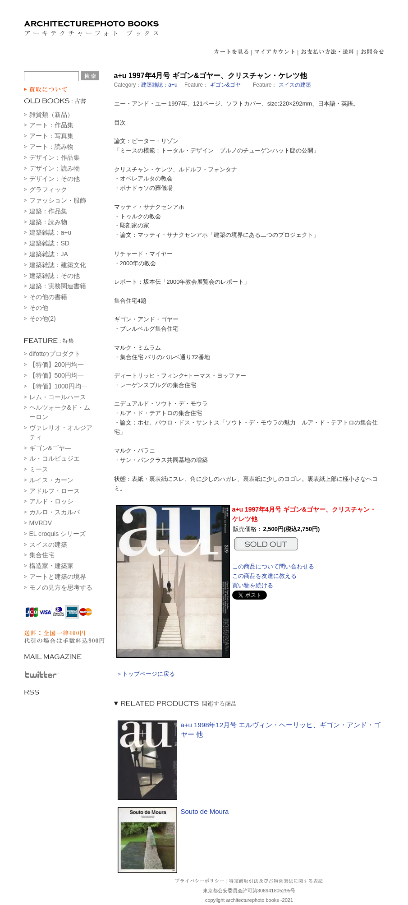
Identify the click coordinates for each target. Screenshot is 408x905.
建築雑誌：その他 (54, 275)
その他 (38, 307)
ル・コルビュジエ (54, 458)
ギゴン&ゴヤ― (50, 448)
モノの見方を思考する (60, 587)
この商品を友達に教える (264, 576)
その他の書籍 (48, 296)
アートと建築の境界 (57, 576)
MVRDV (40, 522)
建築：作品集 (48, 211)
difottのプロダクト (55, 353)
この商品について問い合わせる (273, 566)
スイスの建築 (48, 544)
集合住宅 (42, 555)
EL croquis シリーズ (57, 533)
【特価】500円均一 (56, 375)
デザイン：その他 (54, 178)
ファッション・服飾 (57, 200)
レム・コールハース (57, 397)
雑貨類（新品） (51, 114)
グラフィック (48, 189)
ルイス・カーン (51, 480)
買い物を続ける (252, 585)
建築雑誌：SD (49, 243)
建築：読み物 (48, 222)
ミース (38, 469)
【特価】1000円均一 (58, 386)
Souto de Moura (205, 811)
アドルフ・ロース (54, 490)
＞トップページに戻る (145, 673)
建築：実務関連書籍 (57, 286)
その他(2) (42, 318)
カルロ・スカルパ (54, 512)
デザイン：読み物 (54, 168)
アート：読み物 (51, 146)
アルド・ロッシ (51, 501)
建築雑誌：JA (48, 254)
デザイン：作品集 (54, 157)
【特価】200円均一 (56, 364)
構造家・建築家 (51, 565)
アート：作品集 (51, 125)
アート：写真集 (51, 135)
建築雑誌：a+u (50, 232)
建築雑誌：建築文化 (57, 264)
